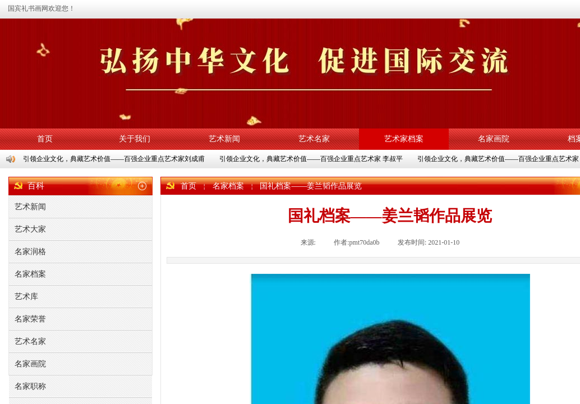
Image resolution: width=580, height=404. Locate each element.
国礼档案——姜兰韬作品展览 (311, 186)
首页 (45, 139)
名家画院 (493, 139)
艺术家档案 (404, 139)
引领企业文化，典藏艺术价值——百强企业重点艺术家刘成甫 (114, 159)
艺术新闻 (224, 139)
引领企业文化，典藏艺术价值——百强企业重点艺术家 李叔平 (311, 159)
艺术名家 (314, 139)
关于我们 (134, 139)
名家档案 (228, 186)
